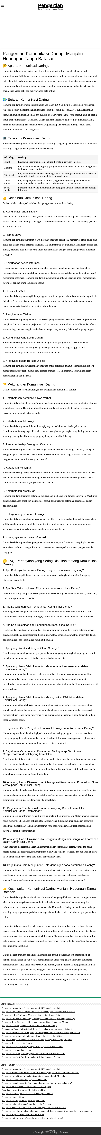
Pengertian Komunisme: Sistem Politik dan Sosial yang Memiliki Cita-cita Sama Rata (40, 1072)
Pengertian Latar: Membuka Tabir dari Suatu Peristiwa (26, 1104)
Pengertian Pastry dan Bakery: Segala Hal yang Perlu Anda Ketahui (32, 1046)
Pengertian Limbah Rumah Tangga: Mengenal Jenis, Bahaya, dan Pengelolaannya (38, 1018)
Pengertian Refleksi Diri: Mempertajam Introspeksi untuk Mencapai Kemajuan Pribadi (41, 1032)
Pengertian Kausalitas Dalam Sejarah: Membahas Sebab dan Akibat (32, 1036)
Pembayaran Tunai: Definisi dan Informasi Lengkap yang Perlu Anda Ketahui (37, 1029)
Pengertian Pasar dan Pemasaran (16, 1050)
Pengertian (50, 5)
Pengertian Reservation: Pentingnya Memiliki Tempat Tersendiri (31, 1008)
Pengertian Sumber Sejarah (14, 1097)
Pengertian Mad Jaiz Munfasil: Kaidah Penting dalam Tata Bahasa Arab (34, 1107)
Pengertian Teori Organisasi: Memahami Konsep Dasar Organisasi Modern (35, 1022)
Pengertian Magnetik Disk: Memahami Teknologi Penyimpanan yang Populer (37, 1039)
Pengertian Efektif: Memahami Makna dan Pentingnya (26, 1086)
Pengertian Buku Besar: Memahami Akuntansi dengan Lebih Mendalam (34, 1076)
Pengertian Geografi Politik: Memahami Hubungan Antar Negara (31, 1057)
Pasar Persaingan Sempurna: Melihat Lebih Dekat (24, 1090)
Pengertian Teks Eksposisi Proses (17, 1043)
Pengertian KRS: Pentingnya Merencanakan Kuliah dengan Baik (31, 1015)
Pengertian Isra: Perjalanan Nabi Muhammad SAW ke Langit (29, 1025)
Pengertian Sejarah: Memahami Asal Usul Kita (23, 1114)
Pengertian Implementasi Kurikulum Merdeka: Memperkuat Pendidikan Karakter (38, 1011)
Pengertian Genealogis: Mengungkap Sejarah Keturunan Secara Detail (33, 1053)
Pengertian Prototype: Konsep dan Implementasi (23, 1100)
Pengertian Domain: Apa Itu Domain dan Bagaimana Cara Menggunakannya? (37, 1083)
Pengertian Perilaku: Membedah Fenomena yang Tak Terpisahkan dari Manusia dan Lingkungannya (47, 1111)
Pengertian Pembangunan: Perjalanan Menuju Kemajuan (27, 1093)
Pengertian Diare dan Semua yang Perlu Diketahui (24, 1079)
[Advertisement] (50, 30)
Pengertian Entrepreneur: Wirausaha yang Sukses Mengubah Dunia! (32, 1118)
